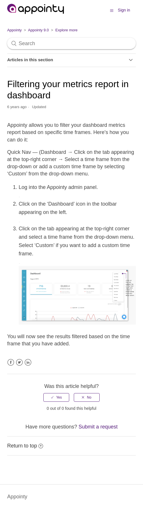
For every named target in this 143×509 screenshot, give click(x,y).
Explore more (66, 30)
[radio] (56, 397)
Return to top (25, 446)
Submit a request (98, 427)
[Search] (71, 43)
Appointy (14, 30)
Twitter (19, 362)
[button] (111, 10)
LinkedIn (28, 362)
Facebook (10, 362)
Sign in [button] (124, 10)
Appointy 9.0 (38, 30)
